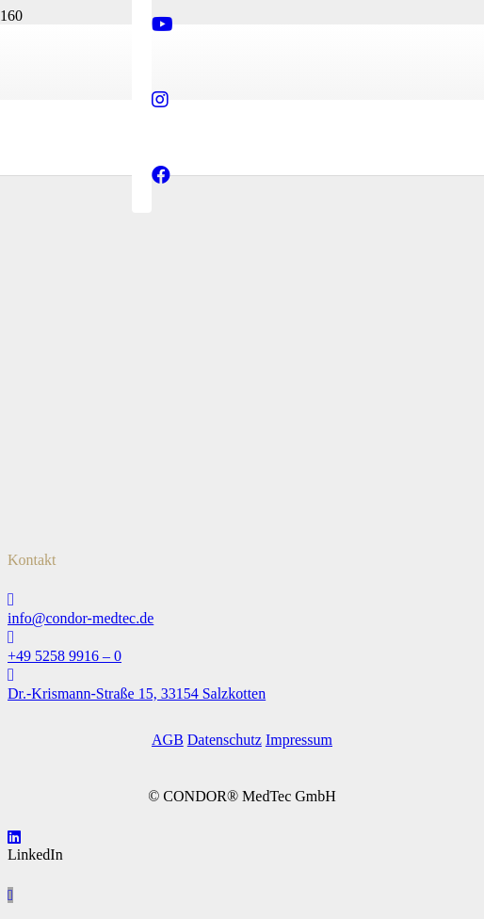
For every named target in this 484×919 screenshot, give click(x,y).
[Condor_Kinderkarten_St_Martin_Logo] (55, 515)
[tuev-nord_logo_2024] (55, 319)
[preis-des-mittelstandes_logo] (55, 417)
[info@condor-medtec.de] (242, 599)
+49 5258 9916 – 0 (64, 656)
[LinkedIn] (14, 838)
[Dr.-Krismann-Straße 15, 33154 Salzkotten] (242, 675)
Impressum (299, 740)
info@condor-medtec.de (80, 618)
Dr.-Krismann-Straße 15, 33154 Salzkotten (137, 693)
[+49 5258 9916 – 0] (242, 637)
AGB (168, 740)
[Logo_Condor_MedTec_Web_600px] (242, 262)
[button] (10, 895)
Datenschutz (224, 740)
